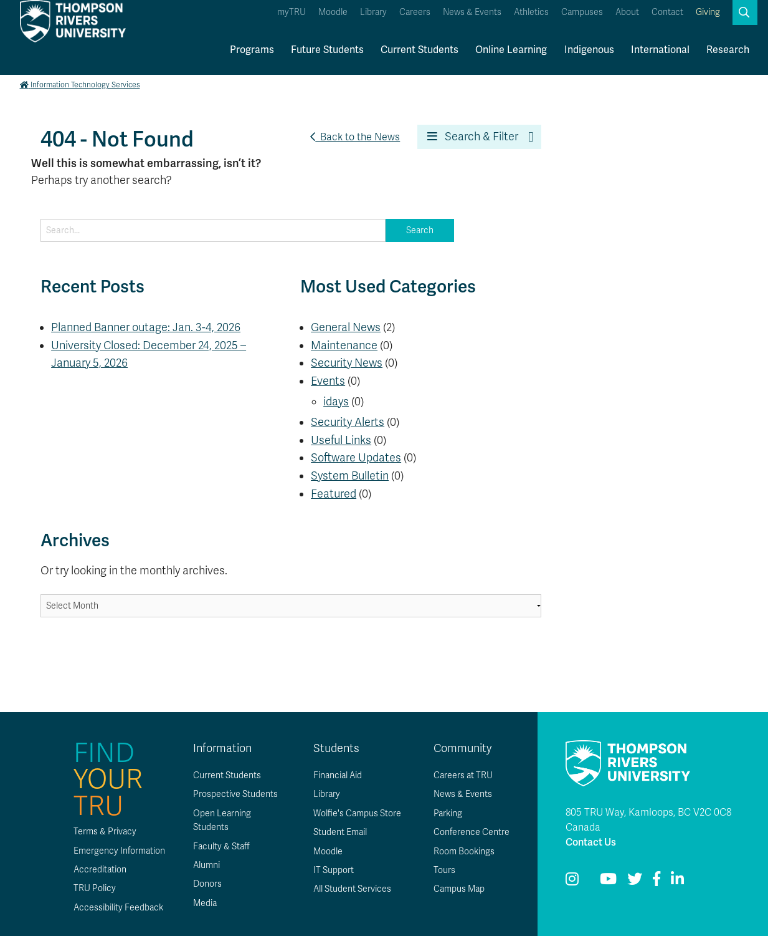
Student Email (340, 832)
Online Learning (511, 50)
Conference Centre (472, 832)
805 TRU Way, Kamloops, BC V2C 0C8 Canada (648, 820)
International (660, 50)
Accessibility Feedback (118, 907)
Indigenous (589, 50)
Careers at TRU (463, 775)
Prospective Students (235, 794)
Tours (444, 870)
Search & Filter (472, 136)
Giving (708, 12)
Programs (252, 50)
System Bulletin (350, 476)
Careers (414, 12)
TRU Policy (94, 888)
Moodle (333, 12)
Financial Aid (337, 775)
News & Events (472, 12)
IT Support (333, 870)
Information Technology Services (80, 84)
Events (328, 381)
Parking (448, 813)
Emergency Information (119, 851)
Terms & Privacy (104, 831)
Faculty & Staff (221, 846)
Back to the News (355, 137)
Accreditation (99, 869)
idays (336, 401)
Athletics (531, 12)
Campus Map (459, 889)
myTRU (291, 12)
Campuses (582, 12)
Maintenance (344, 345)
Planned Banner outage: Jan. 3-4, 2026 (145, 327)
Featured (333, 494)
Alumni (206, 865)
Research (727, 50)
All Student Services (352, 889)
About (627, 12)
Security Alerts (347, 422)
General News (346, 327)
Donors (207, 884)
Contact (667, 12)
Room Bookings (464, 851)
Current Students (419, 50)
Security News (346, 363)
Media (205, 903)
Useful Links (341, 440)
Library (373, 12)
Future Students (327, 50)
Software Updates (356, 458)
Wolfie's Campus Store (357, 813)
